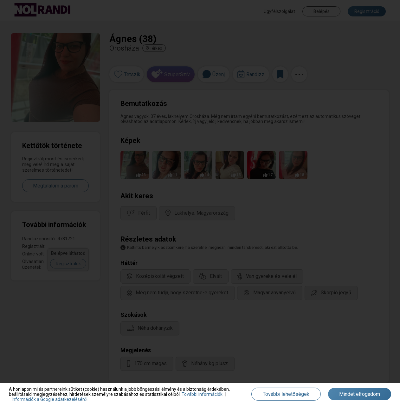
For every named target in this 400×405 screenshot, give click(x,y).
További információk (202, 394)
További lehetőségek (286, 394)
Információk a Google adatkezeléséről (49, 399)
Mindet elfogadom (359, 394)
